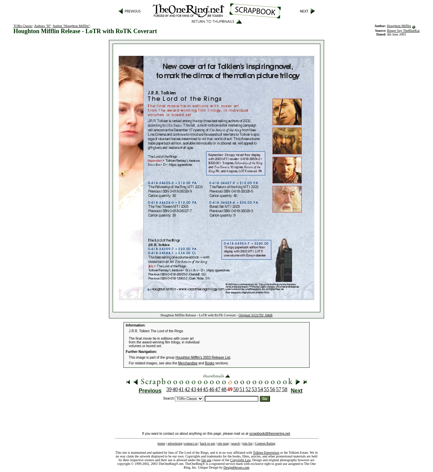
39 (169, 389)
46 (211, 389)
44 (199, 389)
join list (247, 443)
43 (193, 389)
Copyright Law (240, 460)
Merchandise (188, 363)
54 (260, 389)
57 (278, 389)
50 (236, 389)
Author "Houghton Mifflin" (71, 26)
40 (175, 389)
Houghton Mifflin (399, 26)
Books (209, 363)
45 (205, 389)
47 (218, 389)
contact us (191, 443)
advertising (174, 443)
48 (224, 389)
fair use (206, 460)
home (161, 443)
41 (181, 389)
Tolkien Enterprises (266, 452)
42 (187, 389)
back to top (207, 443)
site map (223, 443)
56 (272, 389)
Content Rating (265, 443)
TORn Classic (23, 26)
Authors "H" (42, 26)
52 (248, 389)
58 (285, 389)
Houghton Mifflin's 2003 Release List (203, 357)
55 (266, 389)
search (235, 443)
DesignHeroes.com (236, 467)
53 (254, 389)
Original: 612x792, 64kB (255, 315)
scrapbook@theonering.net (269, 433)
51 (242, 389)
